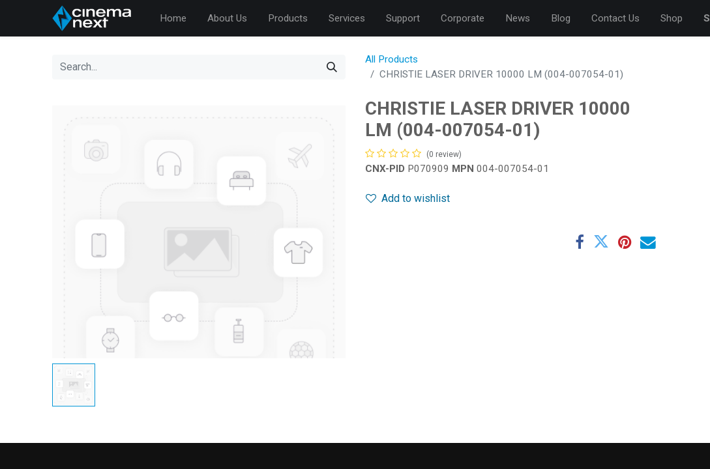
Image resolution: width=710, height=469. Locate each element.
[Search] (332, 67)
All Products (391, 59)
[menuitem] (173, 18)
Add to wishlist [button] (408, 198)
